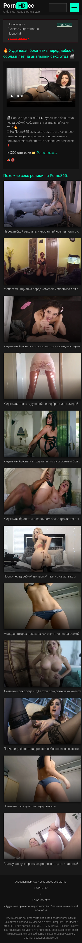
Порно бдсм (16, 24)
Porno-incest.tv (47, 152)
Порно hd (14, 33)
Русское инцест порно (23, 29)
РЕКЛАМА (64, 25)
